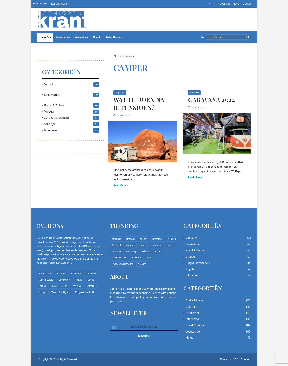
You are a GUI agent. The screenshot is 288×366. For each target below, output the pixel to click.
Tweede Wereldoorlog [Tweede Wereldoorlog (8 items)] (122, 264)
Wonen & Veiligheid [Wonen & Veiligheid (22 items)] (60, 292)
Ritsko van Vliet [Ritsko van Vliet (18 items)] (119, 257)
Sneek (96, 37)
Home (118, 56)
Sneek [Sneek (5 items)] (54, 286)
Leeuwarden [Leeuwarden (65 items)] (155, 245)
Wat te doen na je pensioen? (138, 103)
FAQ (236, 3)
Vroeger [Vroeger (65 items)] (42, 292)
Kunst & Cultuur (54, 105)
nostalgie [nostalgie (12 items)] (116, 251)
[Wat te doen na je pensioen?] (142, 141)
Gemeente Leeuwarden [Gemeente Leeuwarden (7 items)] (123, 245)
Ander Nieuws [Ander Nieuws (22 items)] (45, 273)
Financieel (192, 313)
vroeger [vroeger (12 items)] (142, 264)
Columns (191, 306)
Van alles (50, 84)
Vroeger (49, 111)
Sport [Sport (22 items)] (64, 286)
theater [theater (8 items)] (149, 257)
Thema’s (44, 37)
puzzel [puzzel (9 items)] (157, 251)
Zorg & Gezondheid (56, 117)
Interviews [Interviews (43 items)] (91, 273)
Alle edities (81, 37)
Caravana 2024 (211, 99)
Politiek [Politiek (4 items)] (42, 286)
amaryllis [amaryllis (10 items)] (116, 239)
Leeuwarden (63, 37)
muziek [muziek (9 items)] (170, 245)
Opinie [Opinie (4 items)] (91, 279)
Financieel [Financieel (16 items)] (76, 273)
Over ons (225, 3)
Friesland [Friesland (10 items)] (171, 239)
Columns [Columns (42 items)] (61, 273)
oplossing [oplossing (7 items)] (131, 251)
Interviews (50, 130)
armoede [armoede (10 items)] (130, 239)
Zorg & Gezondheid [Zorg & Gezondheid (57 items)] (84, 292)
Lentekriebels (59, 3)
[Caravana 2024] (217, 133)
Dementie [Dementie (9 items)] (157, 239)
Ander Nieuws (113, 37)
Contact (247, 3)
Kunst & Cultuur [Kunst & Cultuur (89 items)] (46, 279)
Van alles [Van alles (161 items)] (77, 286)
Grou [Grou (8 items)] (142, 245)
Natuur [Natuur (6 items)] (79, 279)
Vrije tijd (119, 92)
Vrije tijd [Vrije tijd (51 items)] (90, 286)
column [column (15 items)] (143, 239)
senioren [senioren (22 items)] (136, 257)
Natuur (190, 337)
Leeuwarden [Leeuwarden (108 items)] (65, 279)
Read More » (120, 185)
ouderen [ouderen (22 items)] (145, 251)
